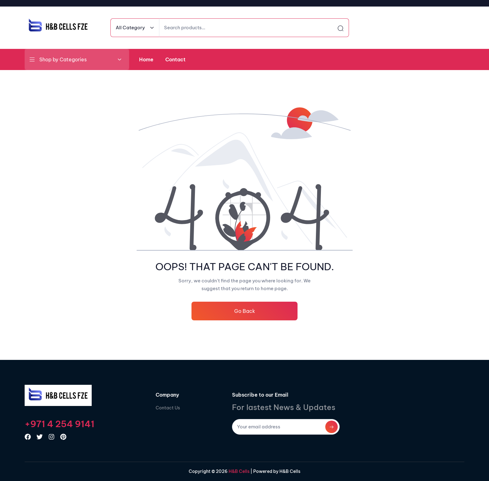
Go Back (244, 311)
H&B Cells (238, 471)
